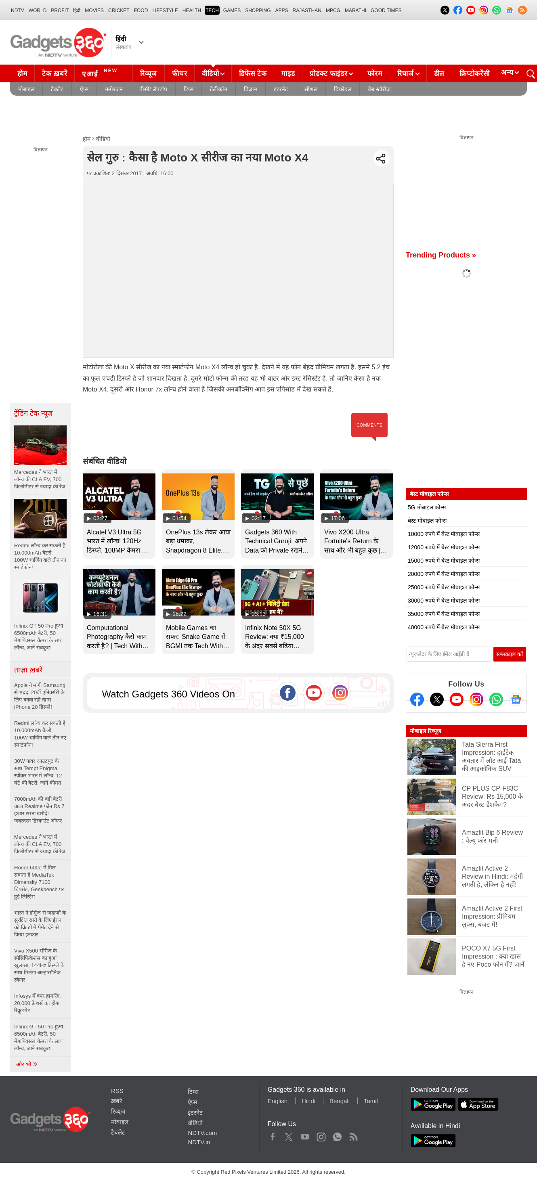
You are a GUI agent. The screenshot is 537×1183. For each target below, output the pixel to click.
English (277, 1100)
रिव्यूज (148, 73)
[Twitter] (437, 699)
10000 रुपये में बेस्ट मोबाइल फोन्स (444, 534)
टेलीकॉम (218, 89)
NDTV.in (199, 1142)
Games (232, 10)
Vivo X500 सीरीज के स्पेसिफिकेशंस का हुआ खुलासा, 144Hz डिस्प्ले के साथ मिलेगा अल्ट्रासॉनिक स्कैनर (39, 965)
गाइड (288, 73)
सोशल (310, 89)
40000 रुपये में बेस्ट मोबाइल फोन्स (444, 627)
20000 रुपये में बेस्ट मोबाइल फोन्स (444, 574)
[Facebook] (417, 699)
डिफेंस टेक (252, 73)
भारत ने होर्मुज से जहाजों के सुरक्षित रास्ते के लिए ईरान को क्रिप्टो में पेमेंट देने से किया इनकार (40, 924)
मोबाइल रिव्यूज (425, 731)
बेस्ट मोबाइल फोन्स (427, 520)
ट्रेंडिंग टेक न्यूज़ (33, 413)
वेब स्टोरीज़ (379, 89)
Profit (60, 10)
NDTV (17, 10)
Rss (353, 1135)
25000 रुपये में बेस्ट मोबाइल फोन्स (444, 587)
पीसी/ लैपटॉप (153, 89)
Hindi (308, 1100)
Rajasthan (307, 10)
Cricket (119, 10)
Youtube (305, 1135)
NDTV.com (202, 1132)
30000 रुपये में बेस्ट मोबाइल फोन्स (444, 600)
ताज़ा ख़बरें (28, 670)
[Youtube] (457, 699)
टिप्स (188, 89)
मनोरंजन (114, 89)
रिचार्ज (405, 73)
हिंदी (76, 10)
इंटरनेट (281, 89)
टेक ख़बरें (54, 73)
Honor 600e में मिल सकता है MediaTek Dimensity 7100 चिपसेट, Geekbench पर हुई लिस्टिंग (39, 882)
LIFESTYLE (165, 10)
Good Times (386, 10)
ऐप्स (84, 89)
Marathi (355, 10)
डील (439, 73)
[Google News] (516, 699)
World (38, 10)
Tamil (371, 1100)
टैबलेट (57, 89)
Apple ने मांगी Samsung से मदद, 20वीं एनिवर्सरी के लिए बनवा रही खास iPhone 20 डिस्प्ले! (39, 696)
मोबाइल (26, 89)
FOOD (141, 10)
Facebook (273, 1135)
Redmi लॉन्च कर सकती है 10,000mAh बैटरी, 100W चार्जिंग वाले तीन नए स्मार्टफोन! (40, 734)
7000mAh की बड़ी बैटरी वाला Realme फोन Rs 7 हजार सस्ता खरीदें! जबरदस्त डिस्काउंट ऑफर (39, 810)
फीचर (179, 73)
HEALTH (191, 10)
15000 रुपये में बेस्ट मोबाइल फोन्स (444, 560)
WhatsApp (337, 1135)
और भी (27, 1064)
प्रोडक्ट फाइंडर (328, 73)
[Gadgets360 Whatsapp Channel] (496, 699)
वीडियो (210, 73)
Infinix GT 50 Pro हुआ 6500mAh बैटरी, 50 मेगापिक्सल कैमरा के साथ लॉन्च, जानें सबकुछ (38, 1037)
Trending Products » (441, 255)
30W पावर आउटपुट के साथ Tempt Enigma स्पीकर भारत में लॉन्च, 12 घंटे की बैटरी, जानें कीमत (38, 772)
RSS (117, 1090)
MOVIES (94, 10)
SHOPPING (258, 10)
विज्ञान (250, 89)
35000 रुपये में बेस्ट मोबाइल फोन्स (444, 614)
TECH (212, 10)
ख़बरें (116, 1100)
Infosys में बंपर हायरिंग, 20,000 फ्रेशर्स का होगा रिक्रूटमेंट (37, 1003)
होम (22, 73)
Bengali (339, 1100)
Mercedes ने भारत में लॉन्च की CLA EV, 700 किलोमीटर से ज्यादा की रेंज (39, 844)
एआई (101, 72)
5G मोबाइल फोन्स (427, 507)
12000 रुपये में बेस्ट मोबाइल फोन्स (444, 547)
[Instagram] (476, 699)
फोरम (374, 73)
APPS (281, 10)
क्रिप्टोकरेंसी (474, 73)
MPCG (333, 10)
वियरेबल (342, 89)
